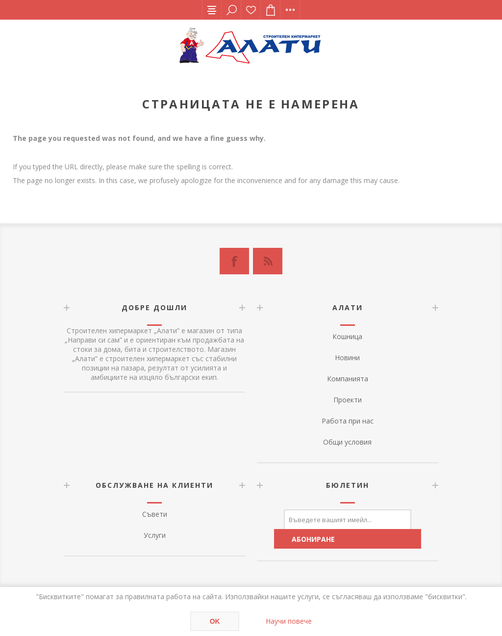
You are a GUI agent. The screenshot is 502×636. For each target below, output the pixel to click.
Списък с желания (251, 10)
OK (215, 621)
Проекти (347, 399)
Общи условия (347, 442)
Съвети (154, 514)
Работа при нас (348, 420)
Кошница (347, 336)
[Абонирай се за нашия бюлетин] (347, 519)
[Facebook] (234, 261)
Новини (347, 357)
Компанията (347, 378)
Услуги (155, 535)
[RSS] (267, 261)
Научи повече (289, 621)
